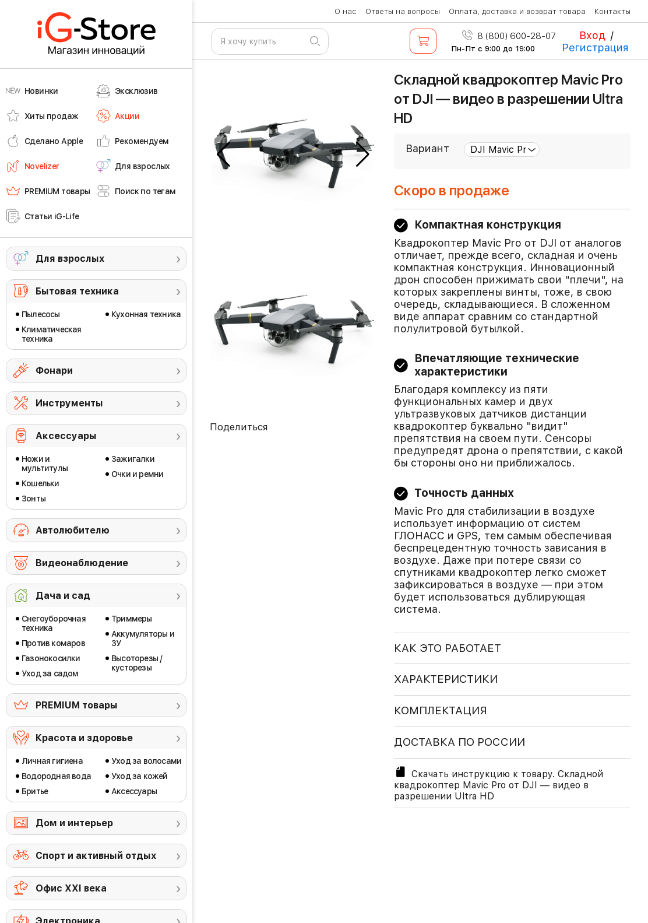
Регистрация (595, 47)
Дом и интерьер (74, 823)
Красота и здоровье (84, 737)
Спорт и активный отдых (96, 855)
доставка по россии (459, 742)
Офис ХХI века (71, 888)
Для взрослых (70, 258)
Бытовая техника (77, 291)
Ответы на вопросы (402, 11)
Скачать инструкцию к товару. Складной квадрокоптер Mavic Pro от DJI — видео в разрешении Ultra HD (498, 783)
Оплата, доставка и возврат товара (517, 11)
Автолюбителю (73, 530)
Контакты (612, 11)
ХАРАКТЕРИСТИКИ (446, 679)
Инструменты (69, 403)
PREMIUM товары (77, 705)
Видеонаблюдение (82, 562)
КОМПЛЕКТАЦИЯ (440, 710)
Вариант (427, 148)
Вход (592, 35)
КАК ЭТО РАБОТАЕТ (447, 648)
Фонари (54, 370)
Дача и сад (63, 595)
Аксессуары (66, 435)
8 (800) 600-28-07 (509, 36)
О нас (345, 11)
